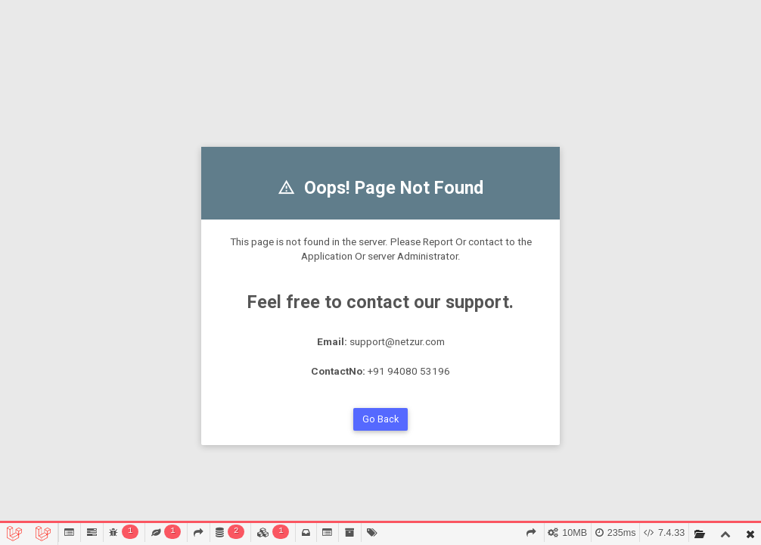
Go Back (380, 419)
